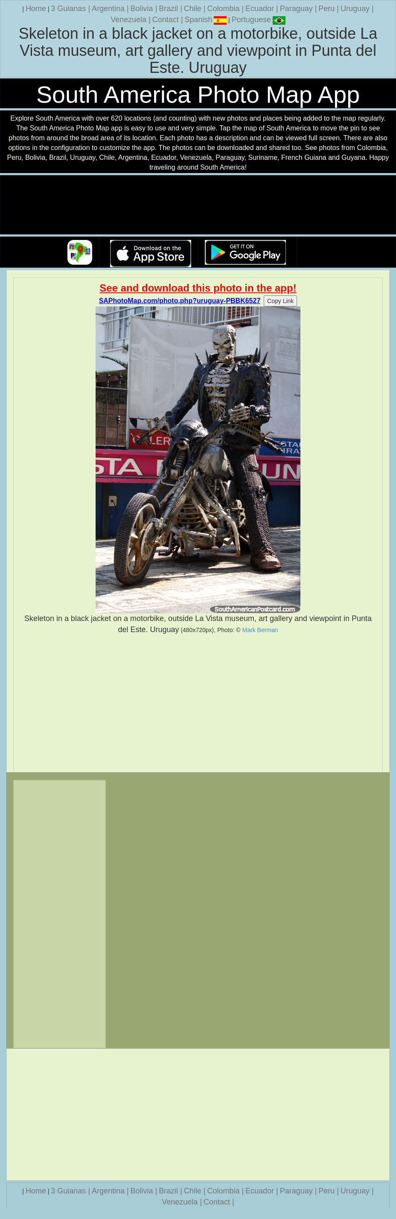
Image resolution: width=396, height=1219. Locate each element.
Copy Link (280, 301)
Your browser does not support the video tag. (198, 205)
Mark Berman (260, 630)
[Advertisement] (198, 703)
